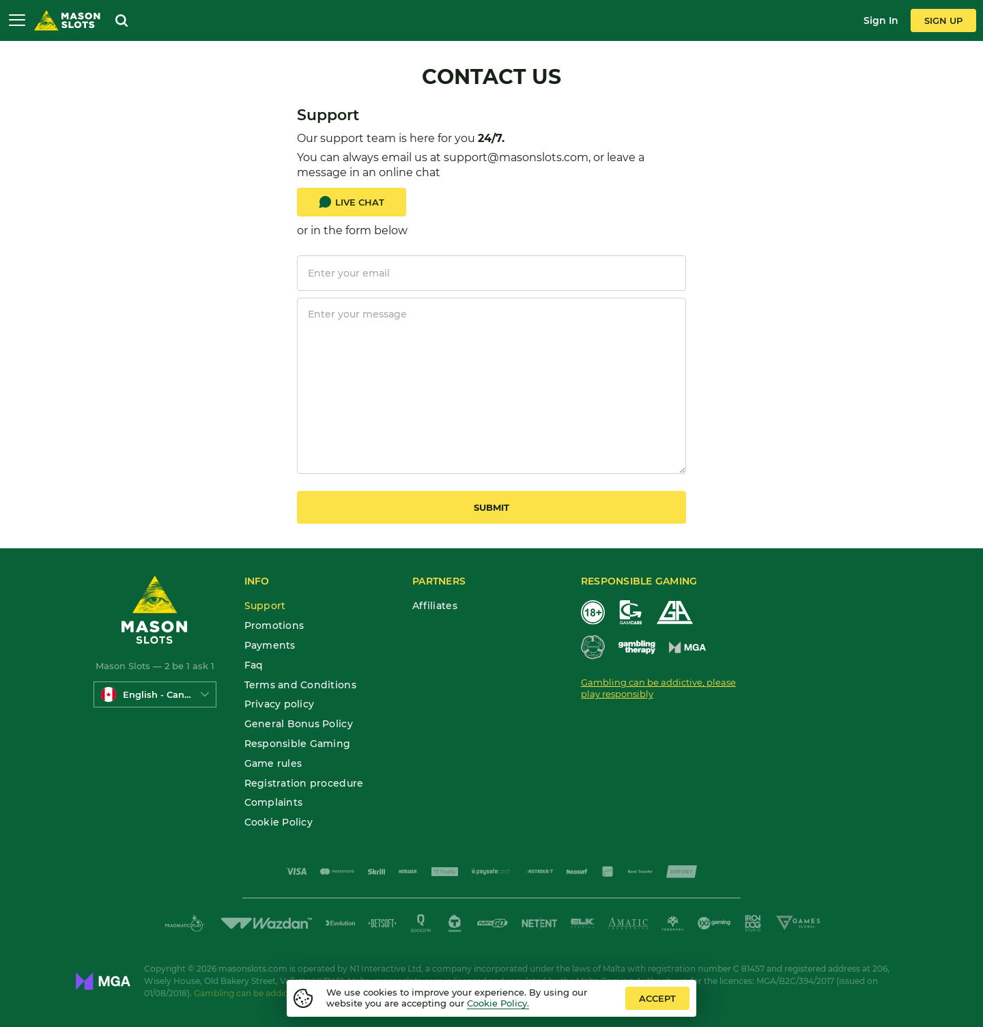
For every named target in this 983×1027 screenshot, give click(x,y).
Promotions (274, 626)
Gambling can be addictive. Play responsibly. (285, 993)
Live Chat (351, 202)
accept (657, 998)
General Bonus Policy (298, 724)
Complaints (273, 802)
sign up (943, 20)
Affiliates (434, 606)
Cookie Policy (278, 822)
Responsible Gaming (297, 744)
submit (491, 507)
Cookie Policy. (498, 1003)
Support (265, 606)
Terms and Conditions (300, 685)
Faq (253, 665)
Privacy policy (279, 704)
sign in (881, 20)
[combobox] (155, 694)
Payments (270, 645)
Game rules (273, 764)
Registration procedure (304, 783)
